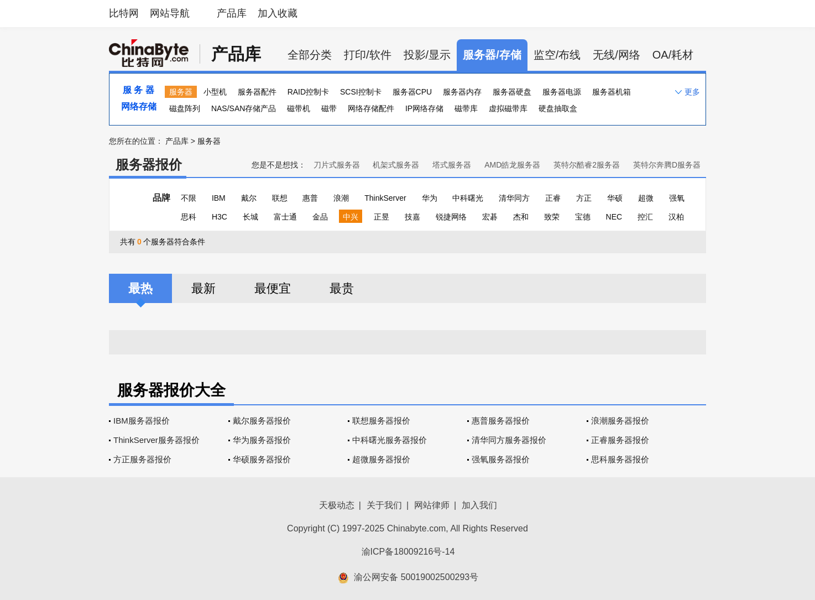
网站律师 (432, 505)
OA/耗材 (672, 55)
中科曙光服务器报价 (389, 440)
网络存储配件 (371, 108)
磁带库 (466, 108)
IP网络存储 (424, 108)
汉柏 (676, 216)
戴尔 (249, 198)
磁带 (329, 108)
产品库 (232, 13)
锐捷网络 (451, 216)
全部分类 (310, 55)
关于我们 (384, 505)
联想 (280, 198)
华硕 (615, 198)
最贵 (342, 288)
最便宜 (272, 288)
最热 (140, 288)
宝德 (583, 216)
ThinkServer (385, 198)
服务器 (180, 91)
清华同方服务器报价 (509, 440)
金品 (320, 216)
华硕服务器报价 (262, 459)
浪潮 (341, 198)
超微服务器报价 (381, 459)
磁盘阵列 (184, 108)
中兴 (350, 216)
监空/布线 (557, 55)
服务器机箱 (611, 91)
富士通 (285, 216)
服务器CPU (412, 91)
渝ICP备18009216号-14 (408, 551)
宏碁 (490, 216)
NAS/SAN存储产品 (243, 108)
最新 (203, 288)
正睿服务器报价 (620, 440)
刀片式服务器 (337, 164)
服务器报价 (149, 164)
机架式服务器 (396, 164)
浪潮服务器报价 (620, 420)
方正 (584, 198)
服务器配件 (257, 91)
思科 (188, 216)
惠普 (310, 198)
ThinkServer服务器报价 (156, 440)
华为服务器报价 (262, 440)
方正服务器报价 (142, 459)
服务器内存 (462, 91)
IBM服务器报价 (141, 420)
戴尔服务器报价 (262, 420)
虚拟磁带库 (508, 108)
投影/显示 (427, 55)
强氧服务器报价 (501, 459)
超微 (646, 198)
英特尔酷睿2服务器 (586, 164)
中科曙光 (467, 198)
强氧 (677, 198)
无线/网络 (616, 55)
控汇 (645, 216)
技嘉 (412, 216)
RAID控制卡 (308, 91)
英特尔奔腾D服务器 (667, 164)
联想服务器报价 (381, 420)
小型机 (215, 91)
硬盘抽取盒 (558, 108)
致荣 (552, 216)
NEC (614, 216)
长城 (250, 216)
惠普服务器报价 (501, 420)
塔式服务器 (451, 164)
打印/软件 (367, 55)
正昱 (381, 216)
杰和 (521, 216)
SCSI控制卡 (361, 91)
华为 (429, 198)
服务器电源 (561, 91)
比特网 (124, 13)
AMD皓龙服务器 (512, 164)
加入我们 (479, 505)
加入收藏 (277, 13)
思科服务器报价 (620, 459)
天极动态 (336, 505)
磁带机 (298, 108)
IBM (219, 198)
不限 (188, 198)
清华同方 (514, 198)
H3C (219, 216)
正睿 (553, 198)
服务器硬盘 (512, 91)
